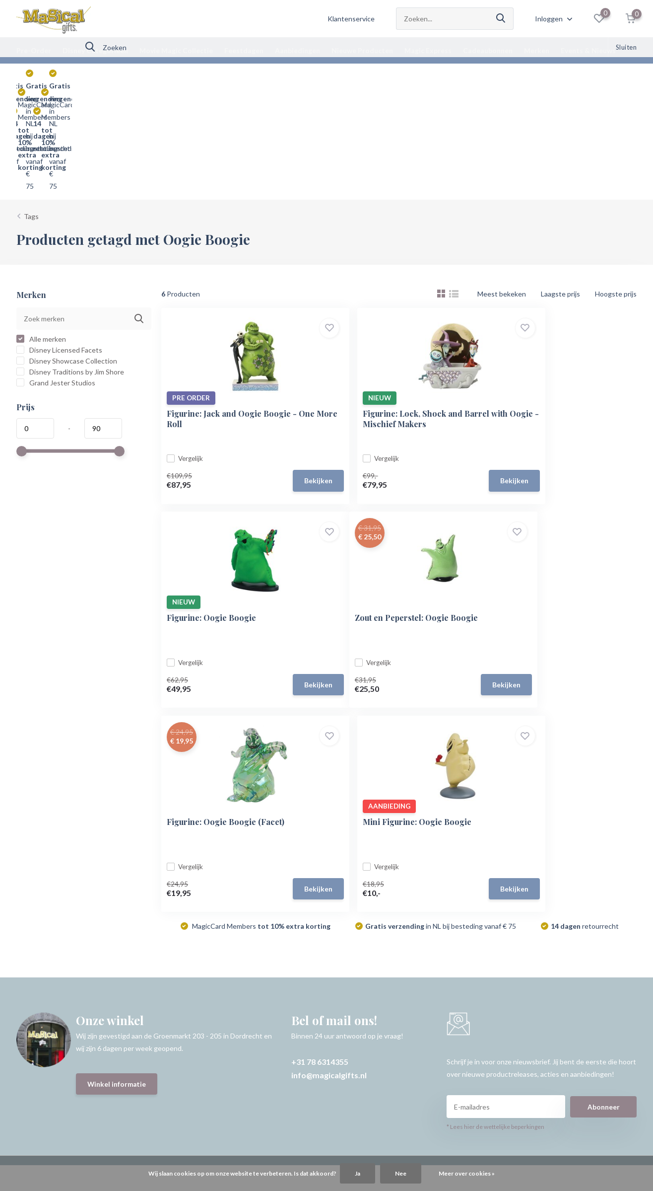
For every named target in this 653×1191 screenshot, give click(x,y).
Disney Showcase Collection (66, 252)
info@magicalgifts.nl (329, 776)
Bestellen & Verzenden (52, 937)
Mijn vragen (252, 950)
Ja (357, 1173)
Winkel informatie (117, 786)
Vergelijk (190, 348)
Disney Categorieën (95, 50)
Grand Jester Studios (55, 274)
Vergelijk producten (265, 977)
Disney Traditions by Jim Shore (70, 263)
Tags (31, 107)
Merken (536, 50)
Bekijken (275, 371)
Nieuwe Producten (362, 50)
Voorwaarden (37, 977)
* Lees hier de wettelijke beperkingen (495, 828)
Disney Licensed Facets (59, 241)
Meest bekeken (501, 185)
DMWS (362, 1077)
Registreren (253, 923)
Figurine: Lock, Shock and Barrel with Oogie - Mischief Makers (398, 308)
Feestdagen (243, 50)
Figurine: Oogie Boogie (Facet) (394, 515)
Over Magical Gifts (45, 1004)
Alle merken (41, 230)
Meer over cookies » (467, 1173)
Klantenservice (351, 18)
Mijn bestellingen (261, 937)
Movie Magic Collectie (176, 50)
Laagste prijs (560, 185)
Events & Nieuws (588, 50)
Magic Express (428, 50)
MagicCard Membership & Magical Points (79, 990)
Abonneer (604, 808)
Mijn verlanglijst (259, 964)
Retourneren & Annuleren (56, 964)
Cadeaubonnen (488, 50)
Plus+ (388, 1077)
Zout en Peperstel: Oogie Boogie (232, 515)
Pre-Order (33, 50)
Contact (29, 923)
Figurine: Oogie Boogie (543, 303)
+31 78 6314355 (319, 762)
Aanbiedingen (297, 50)
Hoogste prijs (616, 185)
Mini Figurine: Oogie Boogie (552, 515)
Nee (400, 1173)
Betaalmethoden (42, 950)
